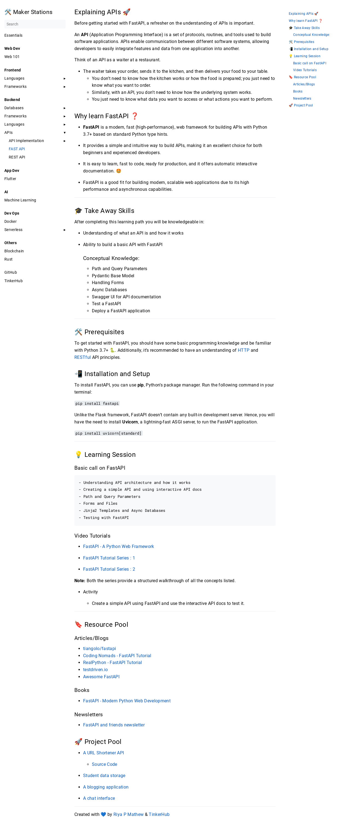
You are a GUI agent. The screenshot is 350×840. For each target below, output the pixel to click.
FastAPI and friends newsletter (114, 725)
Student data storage (104, 775)
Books (298, 91)
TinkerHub (13, 281)
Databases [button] (14, 108)
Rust (8, 259)
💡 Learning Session (304, 56)
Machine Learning (20, 200)
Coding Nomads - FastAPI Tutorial (117, 655)
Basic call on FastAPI (309, 63)
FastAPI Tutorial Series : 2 (109, 569)
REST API (17, 157)
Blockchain (14, 251)
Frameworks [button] (15, 86)
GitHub (10, 272)
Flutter (10, 179)
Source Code (104, 764)
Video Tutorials (305, 70)
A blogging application (106, 787)
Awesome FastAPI (101, 676)
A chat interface (99, 798)
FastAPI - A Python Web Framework (118, 546)
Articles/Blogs (304, 84)
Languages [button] (14, 78)
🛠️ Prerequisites (301, 42)
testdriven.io (95, 669)
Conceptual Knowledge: (311, 35)
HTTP (243, 350)
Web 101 (12, 56)
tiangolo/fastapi (99, 648)
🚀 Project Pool (301, 105)
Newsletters (302, 98)
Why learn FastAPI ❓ (306, 21)
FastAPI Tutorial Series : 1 (109, 558)
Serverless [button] (13, 229)
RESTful (82, 357)
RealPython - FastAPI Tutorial (112, 662)
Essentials (13, 35)
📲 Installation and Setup (308, 49)
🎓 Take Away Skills (304, 28)
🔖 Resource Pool (302, 77)
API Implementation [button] (26, 140)
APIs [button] (8, 132)
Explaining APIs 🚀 (304, 14)
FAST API (17, 149)
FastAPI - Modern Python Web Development (127, 700)
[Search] (35, 24)
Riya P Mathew (128, 814)
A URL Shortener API (103, 752)
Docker (10, 221)
